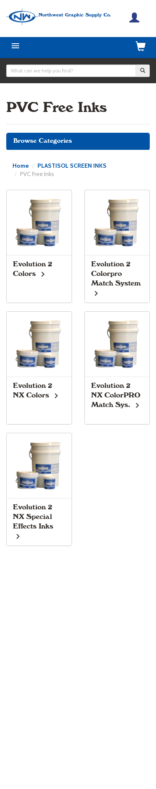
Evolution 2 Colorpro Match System (116, 274)
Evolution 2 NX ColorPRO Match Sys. (115, 395)
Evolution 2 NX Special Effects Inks (33, 517)
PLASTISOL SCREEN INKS (71, 165)
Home (20, 165)
